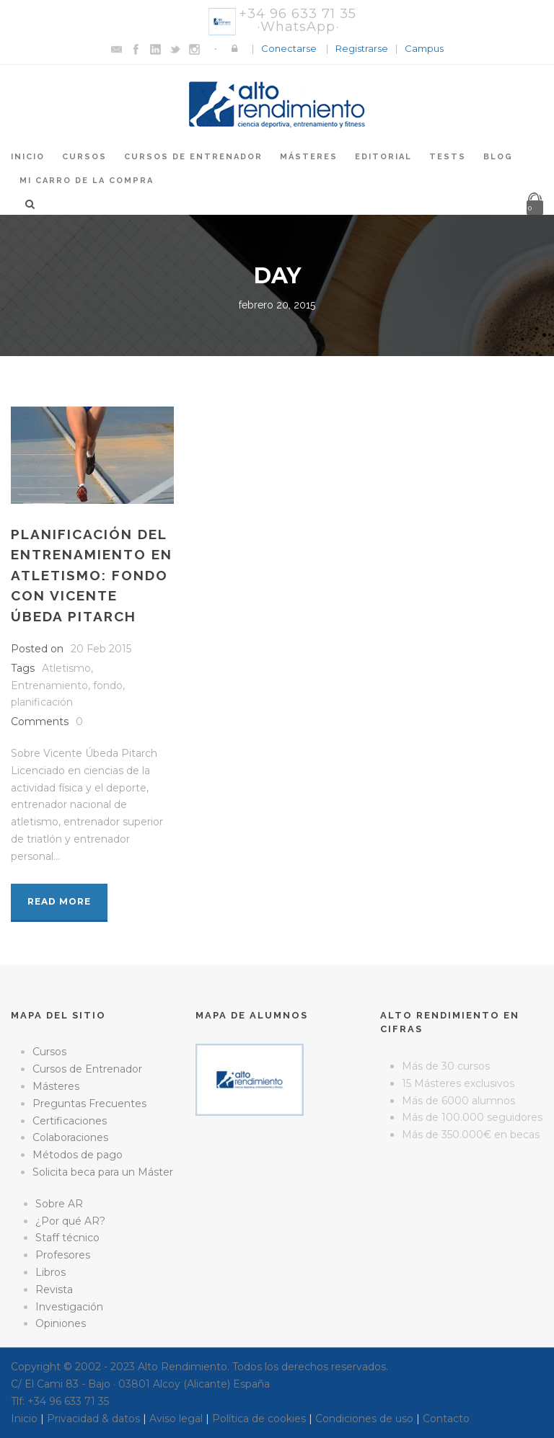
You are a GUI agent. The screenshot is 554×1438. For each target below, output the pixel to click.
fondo (108, 685)
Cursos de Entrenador (193, 156)
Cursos (84, 156)
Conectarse (289, 48)
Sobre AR (59, 1203)
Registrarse (361, 48)
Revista (54, 1289)
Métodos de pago (77, 1154)
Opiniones (60, 1323)
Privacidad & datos (93, 1418)
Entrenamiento (49, 685)
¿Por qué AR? (70, 1221)
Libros (50, 1272)
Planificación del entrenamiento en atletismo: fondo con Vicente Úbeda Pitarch (91, 575)
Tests (447, 156)
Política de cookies (259, 1418)
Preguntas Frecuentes (89, 1103)
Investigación (69, 1306)
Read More (59, 901)
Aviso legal (176, 1418)
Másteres (309, 156)
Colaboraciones (70, 1137)
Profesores (62, 1254)
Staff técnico (67, 1237)
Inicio (28, 156)
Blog (498, 156)
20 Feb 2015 (101, 648)
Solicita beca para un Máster (102, 1172)
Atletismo (66, 668)
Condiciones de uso (364, 1418)
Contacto (446, 1418)
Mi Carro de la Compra (86, 180)
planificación (42, 702)
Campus (424, 48)
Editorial (383, 156)
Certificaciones (69, 1120)
